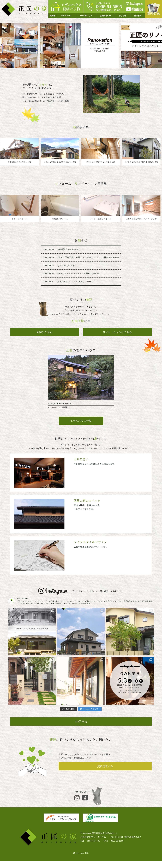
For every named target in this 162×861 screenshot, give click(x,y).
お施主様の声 (105, 16)
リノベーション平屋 (81, 383)
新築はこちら (45, 332)
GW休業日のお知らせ (81, 249)
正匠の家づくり (86, 16)
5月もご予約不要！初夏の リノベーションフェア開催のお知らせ (81, 257)
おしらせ (122, 16)
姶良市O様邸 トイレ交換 (20, 208)
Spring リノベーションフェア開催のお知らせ (81, 273)
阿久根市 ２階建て (101, 152)
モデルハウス (66, 16)
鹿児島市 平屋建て (20, 152)
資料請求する (105, 766)
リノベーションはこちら (117, 332)
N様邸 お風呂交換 (60, 208)
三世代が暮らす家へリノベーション (142, 208)
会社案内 (137, 16)
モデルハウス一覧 (81, 420)
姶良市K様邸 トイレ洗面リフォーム (101, 208)
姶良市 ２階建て (142, 152)
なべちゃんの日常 (81, 266)
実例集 (52, 16)
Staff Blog (81, 721)
